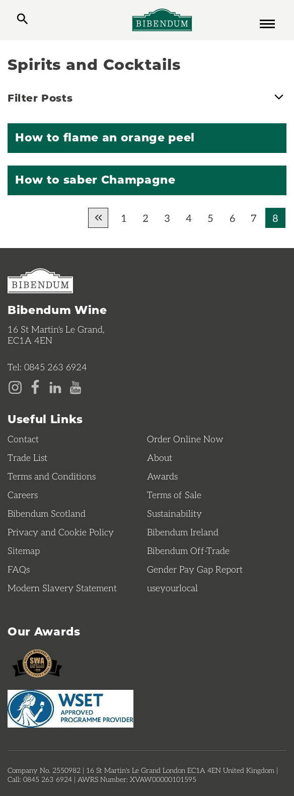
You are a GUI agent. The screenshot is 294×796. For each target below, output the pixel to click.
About (159, 457)
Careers (23, 494)
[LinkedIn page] (55, 386)
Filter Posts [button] (147, 96)
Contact (23, 438)
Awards (162, 476)
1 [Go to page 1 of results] (124, 217)
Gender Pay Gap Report (195, 569)
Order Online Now (185, 438)
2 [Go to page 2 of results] (145, 217)
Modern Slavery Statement (62, 587)
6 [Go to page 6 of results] (232, 217)
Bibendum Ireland (182, 531)
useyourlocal (172, 587)
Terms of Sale (174, 494)
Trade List (27, 457)
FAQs (19, 569)
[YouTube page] (75, 386)
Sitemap (24, 550)
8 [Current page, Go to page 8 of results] (275, 217)
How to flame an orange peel (105, 136)
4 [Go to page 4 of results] (189, 217)
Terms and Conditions (52, 476)
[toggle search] (22, 20)
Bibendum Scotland (47, 513)
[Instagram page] (15, 386)
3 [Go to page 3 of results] (167, 217)
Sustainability (174, 513)
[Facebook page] (35, 386)
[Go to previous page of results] (98, 218)
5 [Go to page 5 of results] (210, 217)
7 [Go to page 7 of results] (254, 217)
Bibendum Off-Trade (188, 550)
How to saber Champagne (95, 179)
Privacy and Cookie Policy (61, 531)
